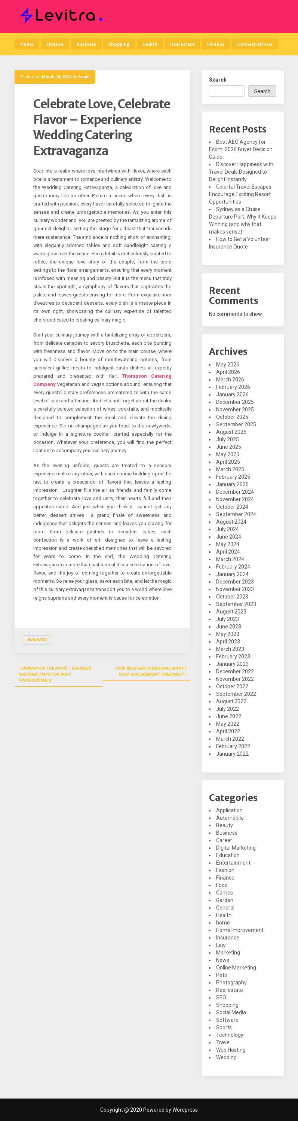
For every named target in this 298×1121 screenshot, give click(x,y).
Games (224, 893)
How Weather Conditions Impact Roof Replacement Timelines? (151, 671)
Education (228, 855)
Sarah (84, 76)
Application (229, 810)
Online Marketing (236, 968)
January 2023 (232, 664)
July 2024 (227, 529)
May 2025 (227, 454)
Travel (223, 1042)
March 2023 (230, 649)
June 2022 (228, 716)
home (223, 923)
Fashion (225, 870)
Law (221, 945)
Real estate (182, 44)
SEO (221, 997)
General (225, 908)
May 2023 (227, 634)
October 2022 (232, 686)
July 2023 (227, 619)
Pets (221, 975)
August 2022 (231, 701)
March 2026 (230, 380)
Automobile (230, 818)
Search (218, 80)
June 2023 (228, 627)
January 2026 (232, 394)
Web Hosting (231, 1050)
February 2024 (233, 567)
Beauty (224, 825)
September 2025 (236, 424)
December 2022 (235, 671)
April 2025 (228, 462)
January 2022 (232, 754)
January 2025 (232, 484)
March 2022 (230, 739)
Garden (224, 900)
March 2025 (230, 469)
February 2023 (233, 656)
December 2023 (235, 582)
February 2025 (233, 477)
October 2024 (232, 507)
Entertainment (233, 863)
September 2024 (236, 514)
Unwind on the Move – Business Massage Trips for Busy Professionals (54, 674)
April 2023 (228, 642)
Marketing (228, 953)
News (222, 960)
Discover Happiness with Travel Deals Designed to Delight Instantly (241, 171)
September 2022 (236, 694)
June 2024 (228, 537)
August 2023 (231, 612)
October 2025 (232, 417)
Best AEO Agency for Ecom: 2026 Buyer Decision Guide (241, 149)
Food (222, 885)
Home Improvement (240, 930)
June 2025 (228, 447)
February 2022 (233, 746)
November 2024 (235, 499)
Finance (55, 44)
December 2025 (235, 402)
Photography (231, 983)
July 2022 (227, 709)
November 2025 (235, 409)
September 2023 (236, 604)
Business (86, 44)
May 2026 (227, 365)
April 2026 (228, 372)
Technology (229, 1035)
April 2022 (228, 731)
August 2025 (231, 432)
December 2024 (235, 492)
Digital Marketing (236, 848)
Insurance (227, 938)
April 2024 (228, 552)
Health (149, 44)
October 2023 (232, 597)
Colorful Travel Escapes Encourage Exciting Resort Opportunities (240, 194)
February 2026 (233, 387)
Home (27, 44)
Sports (224, 1027)
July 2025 (227, 439)
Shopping (119, 44)
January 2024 (232, 574)
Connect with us (254, 44)
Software (227, 1020)
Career (224, 840)
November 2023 (235, 589)
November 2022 (235, 679)
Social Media (231, 1012)
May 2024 (227, 544)
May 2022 (227, 724)
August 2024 (231, 522)
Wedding (226, 1057)
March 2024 (230, 559)
